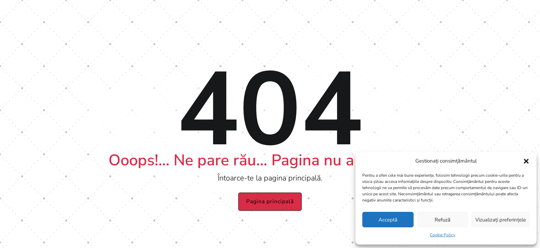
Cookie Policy (442, 235)
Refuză (442, 219)
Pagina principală (270, 201)
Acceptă (387, 219)
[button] (526, 161)
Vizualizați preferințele (500, 219)
